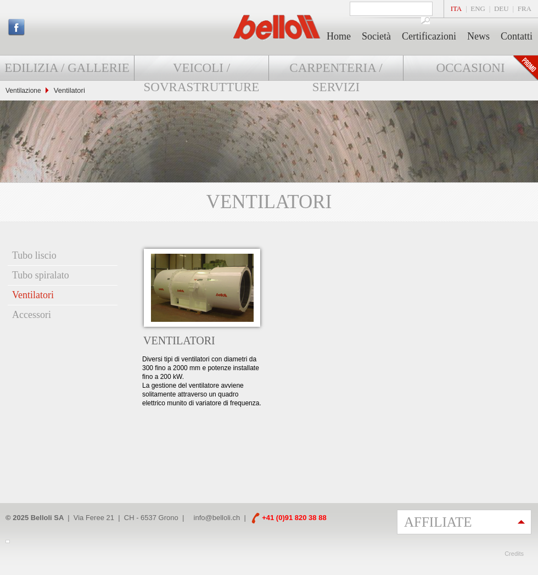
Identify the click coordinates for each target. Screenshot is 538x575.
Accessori (31, 314)
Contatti (517, 36)
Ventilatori (33, 294)
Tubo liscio (34, 255)
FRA (524, 8)
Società (376, 36)
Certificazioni (429, 36)
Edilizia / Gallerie (66, 68)
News (478, 36)
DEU (501, 8)
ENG (477, 8)
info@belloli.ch (217, 517)
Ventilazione (23, 90)
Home (339, 36)
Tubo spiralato (40, 275)
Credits (514, 553)
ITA (456, 8)
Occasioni (470, 68)
